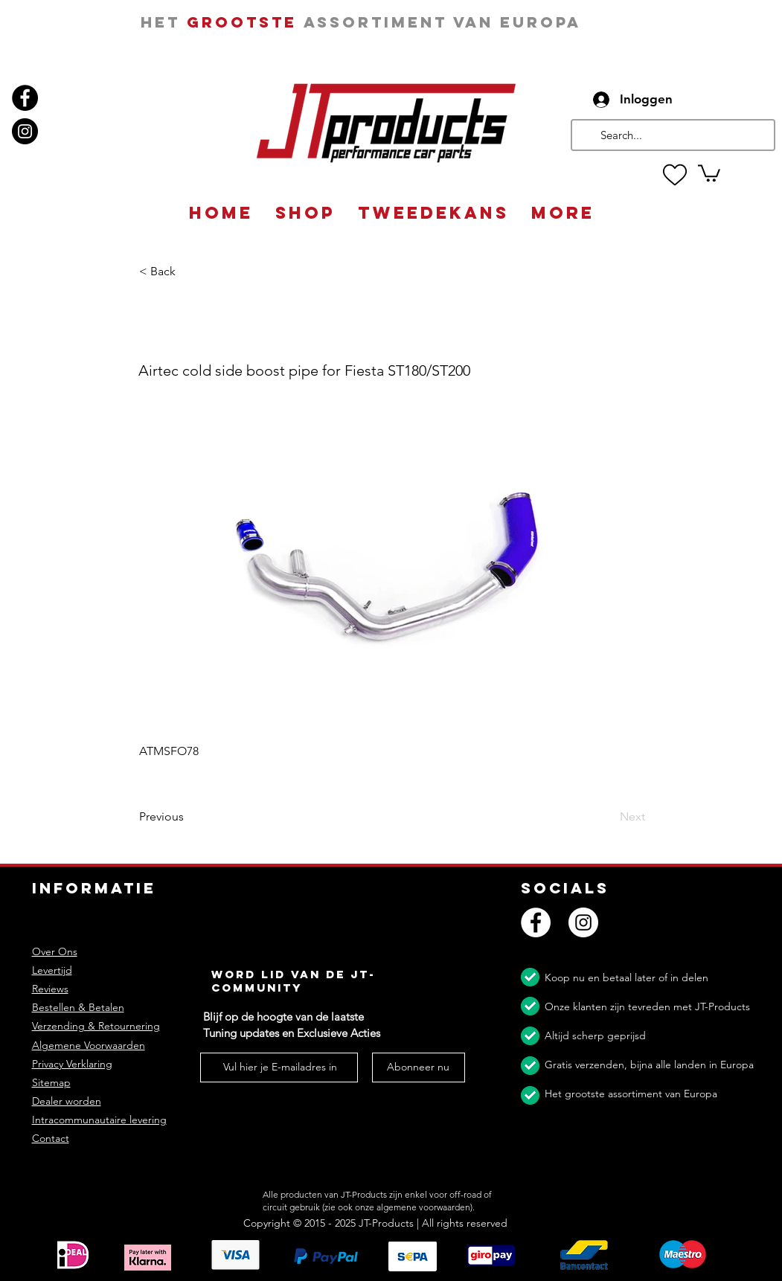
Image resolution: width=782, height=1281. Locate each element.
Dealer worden (66, 1101)
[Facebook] (25, 98)
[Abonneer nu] (418, 1067)
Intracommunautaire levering (99, 1119)
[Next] (608, 817)
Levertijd (52, 970)
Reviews (50, 988)
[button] (709, 172)
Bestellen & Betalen (78, 1007)
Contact (50, 1138)
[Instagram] (25, 131)
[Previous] (188, 817)
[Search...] (671, 135)
